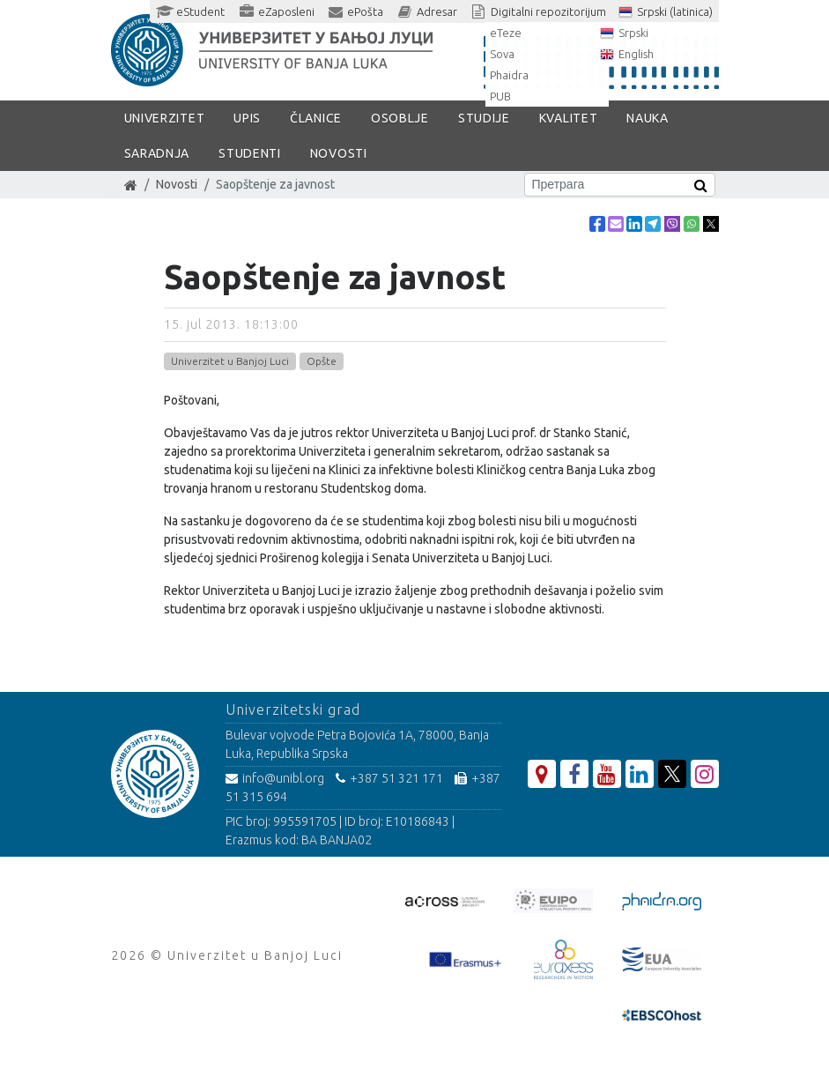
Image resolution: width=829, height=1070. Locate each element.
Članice (316, 118)
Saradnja (157, 153)
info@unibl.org (275, 778)
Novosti (338, 153)
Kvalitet (568, 118)
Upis (247, 118)
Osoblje (400, 118)
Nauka (647, 118)
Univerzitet (164, 118)
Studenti (249, 153)
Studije (484, 118)
